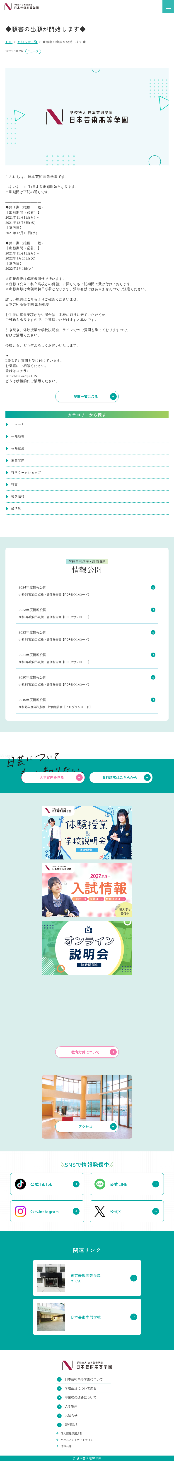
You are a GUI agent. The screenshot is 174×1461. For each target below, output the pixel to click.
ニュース (17, 424)
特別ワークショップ (26, 472)
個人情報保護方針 (71, 1433)
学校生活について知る (81, 1388)
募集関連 (17, 460)
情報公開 (66, 1446)
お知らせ (71, 1415)
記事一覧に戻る (86, 397)
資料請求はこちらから (119, 777)
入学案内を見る (51, 777)
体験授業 (17, 448)
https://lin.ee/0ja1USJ (22, 376)
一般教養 (17, 436)
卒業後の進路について (81, 1397)
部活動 (16, 508)
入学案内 (71, 1406)
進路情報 (17, 496)
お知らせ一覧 (27, 42)
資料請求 (71, 1424)
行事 (14, 484)
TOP (8, 42)
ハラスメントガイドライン (77, 1439)
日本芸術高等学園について (84, 1379)
